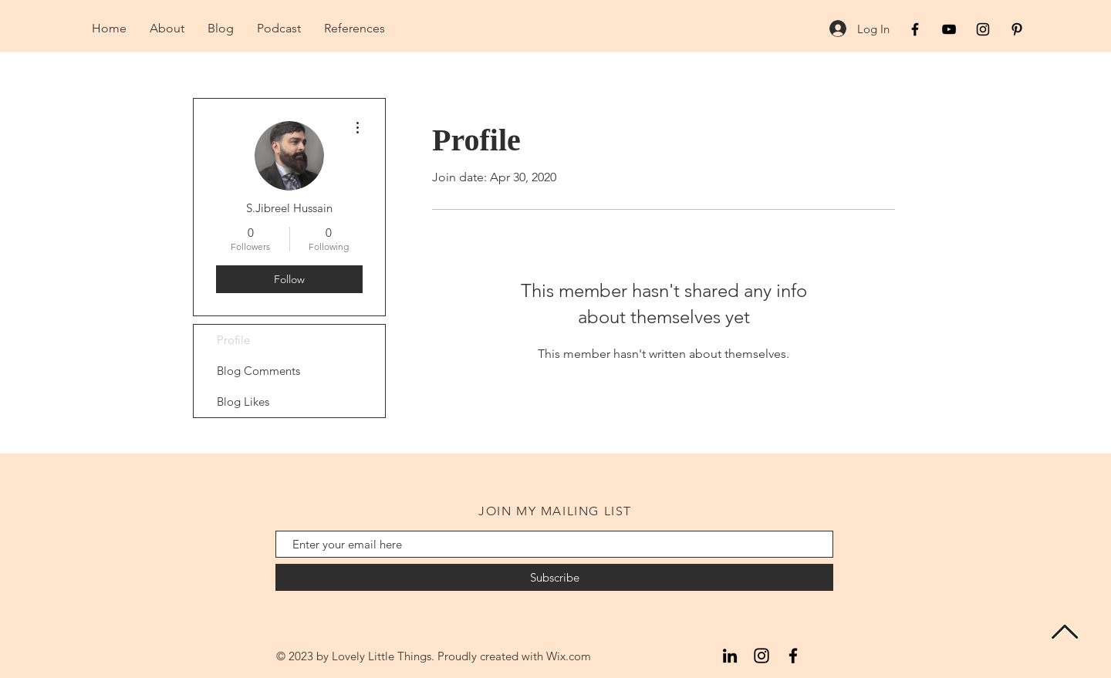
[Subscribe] (554, 577)
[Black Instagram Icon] (982, 29)
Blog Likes (243, 401)
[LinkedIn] (730, 656)
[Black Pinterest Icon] (1016, 29)
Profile (233, 339)
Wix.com (568, 656)
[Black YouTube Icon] (948, 29)
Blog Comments (258, 370)
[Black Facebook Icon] (915, 29)
